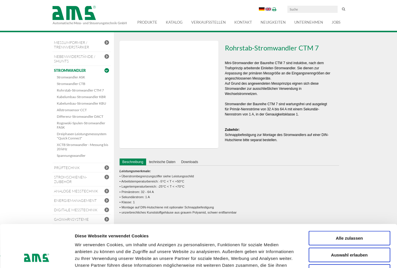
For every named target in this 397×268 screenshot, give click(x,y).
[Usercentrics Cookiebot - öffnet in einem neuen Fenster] (37, 257)
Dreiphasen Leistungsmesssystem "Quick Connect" (81, 136)
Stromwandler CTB (71, 84)
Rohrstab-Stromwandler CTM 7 (80, 90)
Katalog (174, 22)
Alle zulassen (349, 198)
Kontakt (243, 22)
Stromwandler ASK (71, 77)
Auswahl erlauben (349, 215)
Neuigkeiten (273, 22)
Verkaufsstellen (208, 22)
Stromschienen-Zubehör (82, 179)
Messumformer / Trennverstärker (82, 44)
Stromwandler (82, 71)
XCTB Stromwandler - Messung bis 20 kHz (82, 147)
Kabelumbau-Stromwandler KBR (81, 97)
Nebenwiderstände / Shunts (82, 58)
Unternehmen (308, 22)
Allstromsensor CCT (72, 110)
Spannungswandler (71, 155)
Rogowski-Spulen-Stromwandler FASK (81, 125)
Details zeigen (303, 256)
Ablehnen (349, 231)
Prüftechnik (82, 168)
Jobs (336, 22)
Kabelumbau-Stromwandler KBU (81, 103)
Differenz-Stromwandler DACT (80, 116)
